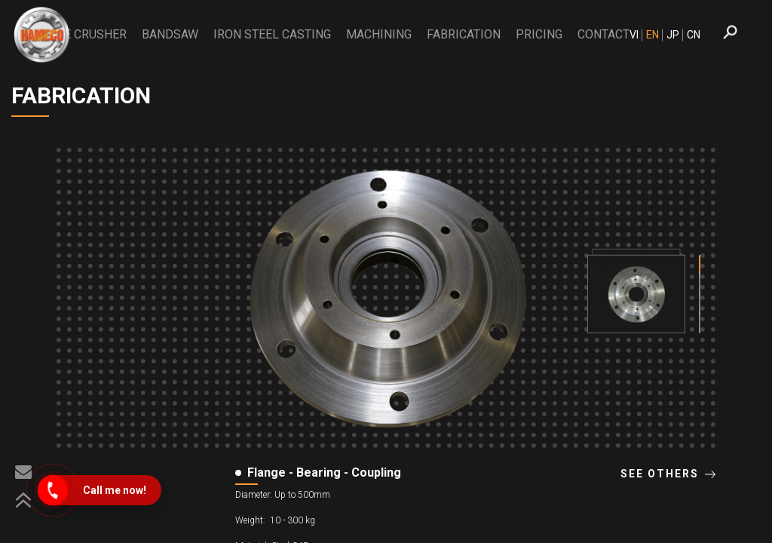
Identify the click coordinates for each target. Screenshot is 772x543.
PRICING (539, 34)
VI (634, 35)
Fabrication (464, 34)
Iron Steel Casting (272, 34)
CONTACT (603, 34)
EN (652, 35)
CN (693, 35)
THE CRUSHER (88, 34)
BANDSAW (170, 34)
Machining (379, 34)
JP (672, 35)
